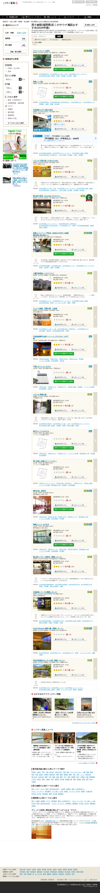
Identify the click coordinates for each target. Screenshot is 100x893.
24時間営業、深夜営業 (16, 103)
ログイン (89, 5)
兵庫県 (39, 869)
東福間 (66, 774)
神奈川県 (22, 869)
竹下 (65, 777)
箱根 (27, 872)
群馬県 (44, 869)
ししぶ (82, 774)
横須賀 (29, 874)
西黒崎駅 (80, 689)
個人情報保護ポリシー (63, 884)
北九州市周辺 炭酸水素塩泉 (46, 584)
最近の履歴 (91, 1)
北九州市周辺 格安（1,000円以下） (48, 155)
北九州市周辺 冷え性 (86, 584)
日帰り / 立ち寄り (14, 68)
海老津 (46, 774)
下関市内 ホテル (52, 387)
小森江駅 (46, 267)
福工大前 (34, 777)
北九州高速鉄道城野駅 (83, 225)
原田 (43, 779)
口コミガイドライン (75, 879)
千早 (49, 777)
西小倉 (52, 772)
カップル (72, 791)
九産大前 (41, 777)
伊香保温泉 (53, 872)
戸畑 (64, 772)
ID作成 (95, 5)
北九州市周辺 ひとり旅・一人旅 (58, 74)
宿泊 (33, 789)
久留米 (48, 779)
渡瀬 (83, 779)
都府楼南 (92, 777)
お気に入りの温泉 (78, 1)
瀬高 (74, 779)
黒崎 (87, 772)
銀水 (91, 779)
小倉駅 (58, 76)
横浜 (21, 874)
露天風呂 (48, 791)
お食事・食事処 (66, 789)
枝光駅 (52, 302)
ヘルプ (85, 879)
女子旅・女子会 (36, 794)
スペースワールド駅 (60, 302)
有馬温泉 (33, 872)
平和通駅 (63, 76)
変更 (23, 38)
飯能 (44, 874)
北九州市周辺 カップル (68, 265)
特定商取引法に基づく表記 (78, 884)
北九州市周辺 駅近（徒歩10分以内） (60, 102)
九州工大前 (58, 772)
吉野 (87, 779)
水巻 (36, 774)
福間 (70, 774)
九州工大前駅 (62, 155)
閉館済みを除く (67, 39)
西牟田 (57, 779)
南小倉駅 (82, 190)
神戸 (73, 874)
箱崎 (53, 777)
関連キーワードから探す (11, 876)
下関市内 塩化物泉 (44, 359)
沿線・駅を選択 (15, 52)
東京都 (49, 869)
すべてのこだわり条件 (16, 123)
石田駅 (67, 331)
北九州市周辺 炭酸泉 (44, 265)
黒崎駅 (74, 689)
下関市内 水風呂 (72, 387)
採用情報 (94, 884)
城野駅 (92, 225)
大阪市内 (55, 874)
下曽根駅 (58, 425)
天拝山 (39, 779)
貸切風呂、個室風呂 (71, 803)
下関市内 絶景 (62, 549)
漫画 (50, 794)
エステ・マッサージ (38, 791)
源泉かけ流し (13, 118)
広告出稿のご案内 (62, 879)
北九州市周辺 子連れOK (45, 423)
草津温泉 (22, 872)
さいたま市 (38, 874)
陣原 (91, 772)
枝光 (67, 772)
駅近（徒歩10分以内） (53, 789)
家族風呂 (61, 794)
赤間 (57, 774)
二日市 (34, 779)
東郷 (61, 774)
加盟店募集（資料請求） (48, 879)
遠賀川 (41, 774)
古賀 (77, 774)
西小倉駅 (69, 76)
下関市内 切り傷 (63, 359)
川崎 (25, 874)
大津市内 (68, 874)
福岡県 (75, 869)
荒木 (52, 779)
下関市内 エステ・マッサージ (47, 483)
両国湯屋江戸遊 (50, 821)
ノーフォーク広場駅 (44, 361)
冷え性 (78, 791)
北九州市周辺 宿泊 (44, 74)
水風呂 (66, 791)
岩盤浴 (83, 791)
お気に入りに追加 (79, 65)
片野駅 (74, 225)
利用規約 (88, 884)
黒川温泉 (67, 872)
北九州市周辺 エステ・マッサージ (77, 74)
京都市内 (61, 874)
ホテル (42, 789)
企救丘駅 (48, 331)
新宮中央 (88, 774)
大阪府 (54, 869)
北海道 (60, 869)
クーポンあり (54, 39)
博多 (61, 777)
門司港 (34, 772)
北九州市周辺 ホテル (76, 102)
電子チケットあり (40, 39)
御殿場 (49, 874)
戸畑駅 (73, 302)
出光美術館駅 (54, 361)
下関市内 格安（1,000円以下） (64, 483)
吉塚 (57, 777)
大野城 (82, 777)
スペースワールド (76, 772)
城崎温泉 (39, 872)
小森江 (39, 772)
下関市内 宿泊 (54, 359)
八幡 (83, 772)
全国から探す (21, 33)
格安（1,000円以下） (78, 789)
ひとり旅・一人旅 (57, 791)
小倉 (47, 772)
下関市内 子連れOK (73, 549)
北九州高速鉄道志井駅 (58, 331)
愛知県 (70, 869)
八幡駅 (68, 302)
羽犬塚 (62, 779)
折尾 (33, 774)
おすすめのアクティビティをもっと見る (84, 723)
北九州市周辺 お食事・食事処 (47, 76)
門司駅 (41, 267)
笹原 (69, 777)
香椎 (46, 777)
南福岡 (73, 777)
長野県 (65, 869)
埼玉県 (28, 869)
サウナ (37, 789)
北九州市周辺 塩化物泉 (45, 153)
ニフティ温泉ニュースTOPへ (86, 763)
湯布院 (73, 872)
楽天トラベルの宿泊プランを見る (64, 69)
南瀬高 (79, 779)
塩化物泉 (45, 794)
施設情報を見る (61, 65)
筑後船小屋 (68, 779)
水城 (87, 777)
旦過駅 (74, 76)
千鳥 (74, 774)
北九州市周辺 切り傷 (74, 584)
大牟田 (34, 782)
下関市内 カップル (73, 517)
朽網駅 (64, 425)
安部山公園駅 (70, 425)
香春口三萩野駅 (43, 227)
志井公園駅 (42, 331)
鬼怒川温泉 (79, 872)
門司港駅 (81, 359)
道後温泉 (61, 872)
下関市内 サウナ (62, 387)
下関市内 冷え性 (73, 359)
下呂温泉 (46, 872)
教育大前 (52, 774)
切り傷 (55, 794)
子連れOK (89, 791)
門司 (43, 772)
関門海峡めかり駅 (84, 453)
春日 (77, 777)
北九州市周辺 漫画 (44, 302)
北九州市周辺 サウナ (88, 102)
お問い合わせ (93, 879)
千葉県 (34, 869)
